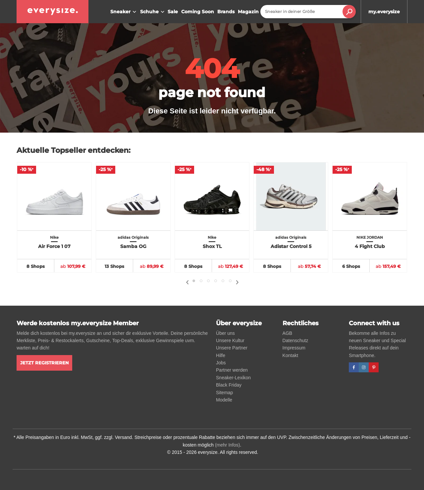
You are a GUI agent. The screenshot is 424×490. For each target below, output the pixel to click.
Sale (173, 12)
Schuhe (153, 12)
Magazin (248, 12)
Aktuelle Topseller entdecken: (74, 150)
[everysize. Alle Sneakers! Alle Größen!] (52, 11)
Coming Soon (197, 12)
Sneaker (124, 12)
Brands (226, 12)
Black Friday (228, 385)
